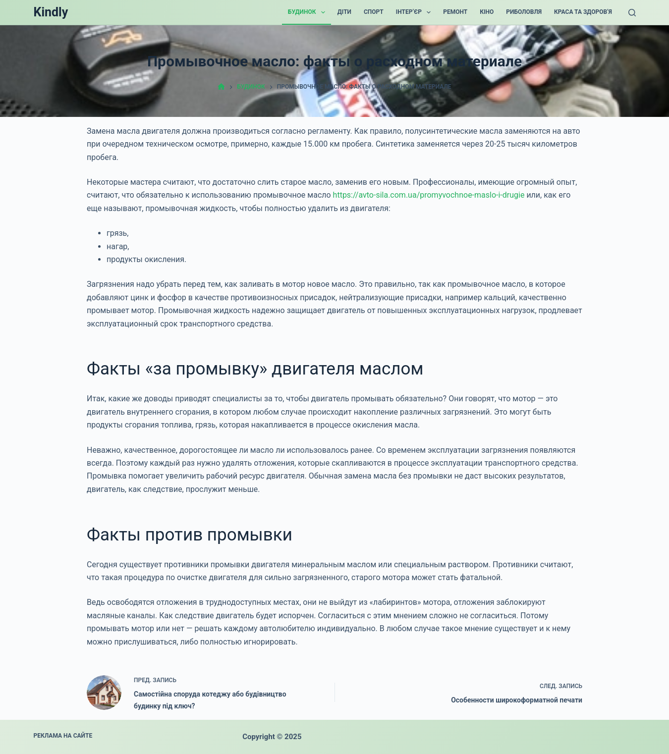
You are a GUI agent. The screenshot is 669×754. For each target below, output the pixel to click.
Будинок (308, 12)
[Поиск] (632, 12)
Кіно (487, 11)
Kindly (51, 12)
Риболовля (524, 11)
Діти (344, 11)
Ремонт (455, 11)
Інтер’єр (415, 12)
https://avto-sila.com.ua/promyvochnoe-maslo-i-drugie (429, 195)
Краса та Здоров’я (583, 11)
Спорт (374, 11)
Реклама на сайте (63, 735)
